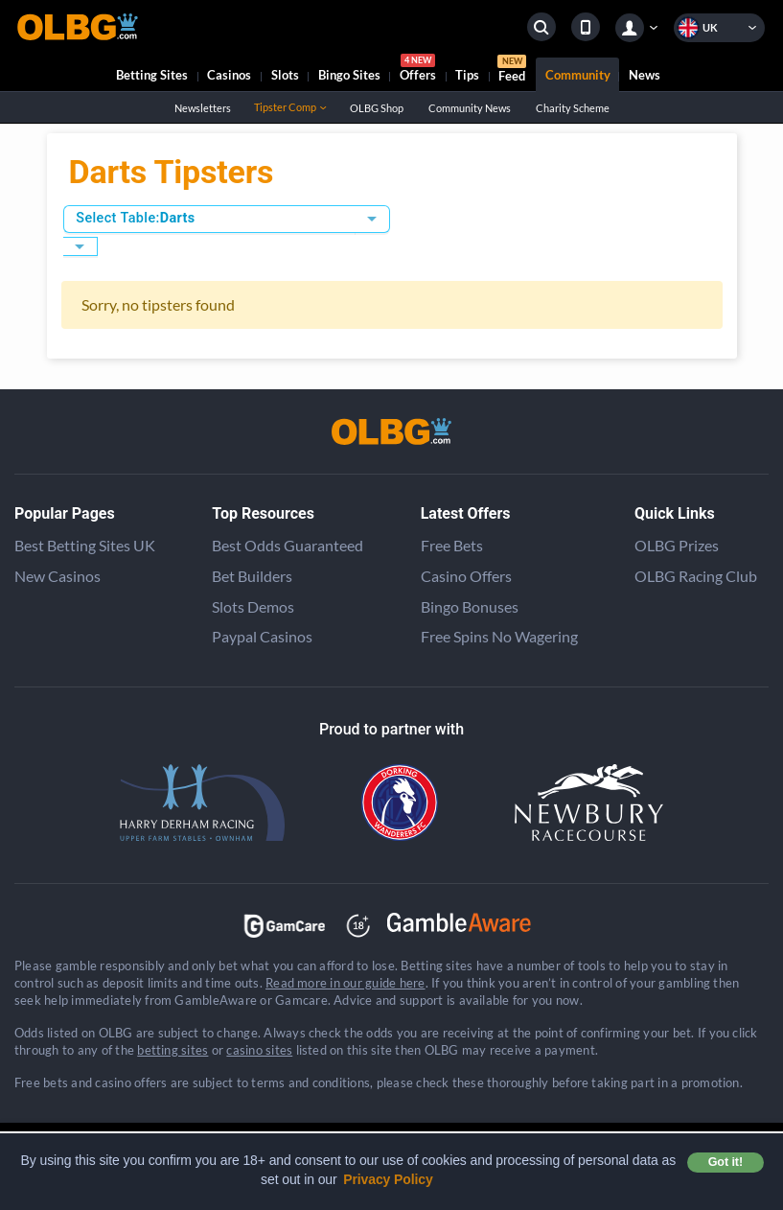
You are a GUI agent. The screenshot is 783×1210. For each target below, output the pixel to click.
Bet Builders (252, 576)
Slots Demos (253, 606)
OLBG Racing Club (695, 576)
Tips (467, 74)
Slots (285, 74)
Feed (511, 70)
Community (577, 74)
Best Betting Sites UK (84, 545)
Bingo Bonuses (469, 606)
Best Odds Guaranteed (287, 545)
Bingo (349, 74)
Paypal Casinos (262, 636)
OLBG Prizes (676, 545)
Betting (152, 74)
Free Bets (452, 545)
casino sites (259, 1050)
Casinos (229, 74)
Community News (469, 108)
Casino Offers (466, 576)
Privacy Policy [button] (388, 1179)
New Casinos (57, 576)
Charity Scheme (572, 108)
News (644, 74)
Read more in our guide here (345, 982)
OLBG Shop (376, 108)
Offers (418, 70)
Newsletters (202, 108)
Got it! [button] (725, 1162)
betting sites (172, 1050)
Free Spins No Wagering (499, 636)
